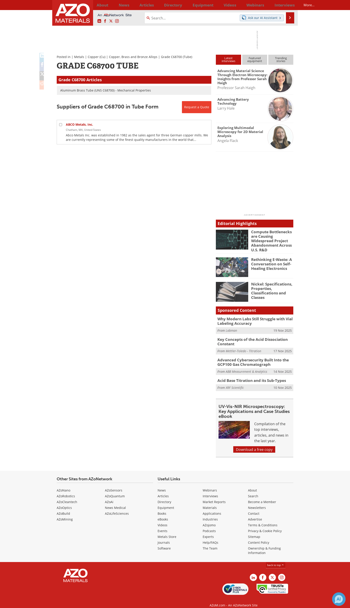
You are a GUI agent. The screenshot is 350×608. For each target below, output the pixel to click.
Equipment (166, 502)
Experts (208, 531)
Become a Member (262, 496)
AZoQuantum (115, 490)
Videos (162, 519)
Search (253, 490)
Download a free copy (254, 443)
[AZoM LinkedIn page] (99, 21)
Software (164, 543)
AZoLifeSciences (117, 508)
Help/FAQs (210, 537)
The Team (210, 543)
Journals (164, 537)
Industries (210, 514)
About (252, 485)
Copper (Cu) (96, 57)
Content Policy (258, 537)
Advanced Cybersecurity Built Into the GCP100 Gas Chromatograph (250, 357)
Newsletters (257, 502)
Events (162, 525)
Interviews (210, 490)
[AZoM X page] (111, 21)
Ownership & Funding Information (264, 545)
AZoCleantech (67, 496)
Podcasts (209, 525)
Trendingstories (281, 59)
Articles (163, 490)
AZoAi (109, 496)
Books (162, 508)
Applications (212, 508)
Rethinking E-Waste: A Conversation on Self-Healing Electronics (269, 260)
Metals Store (167, 531)
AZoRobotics (66, 490)
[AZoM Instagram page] (117, 21)
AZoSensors (113, 485)
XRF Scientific (235, 381)
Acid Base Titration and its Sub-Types (248, 375)
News (162, 485)
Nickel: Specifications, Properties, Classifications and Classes (269, 287)
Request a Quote (196, 107)
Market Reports (214, 496)
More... (287, 5)
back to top (275, 559)
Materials (210, 502)
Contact (253, 508)
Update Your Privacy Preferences (90, 602)
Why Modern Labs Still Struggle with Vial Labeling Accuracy (251, 318)
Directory (163, 5)
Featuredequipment (254, 59)
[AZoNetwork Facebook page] (105, 21)
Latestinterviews (228, 59)
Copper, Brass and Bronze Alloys (133, 57)
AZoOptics (64, 502)
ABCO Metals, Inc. (79, 124)
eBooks (163, 514)
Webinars (210, 485)
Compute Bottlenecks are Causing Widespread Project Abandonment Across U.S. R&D (271, 237)
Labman (231, 327)
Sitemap (254, 531)
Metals (79, 57)
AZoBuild (63, 508)
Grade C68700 (171, 57)
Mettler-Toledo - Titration (243, 346)
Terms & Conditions (262, 519)
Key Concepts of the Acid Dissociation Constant (249, 337)
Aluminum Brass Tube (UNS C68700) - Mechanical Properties (105, 90)
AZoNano (63, 485)
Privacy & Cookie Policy (265, 525)
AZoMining (65, 514)
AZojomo (209, 519)
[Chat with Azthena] (339, 599)
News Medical (115, 502)
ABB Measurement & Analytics (246, 366)
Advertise (255, 514)
